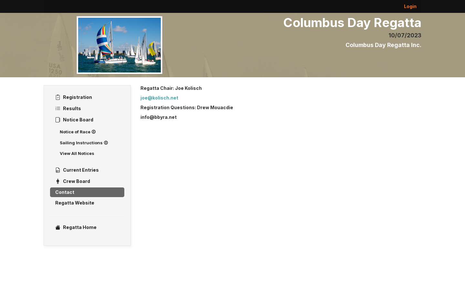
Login (410, 6)
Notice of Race (78, 131)
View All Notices (77, 153)
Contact (64, 192)
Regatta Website (74, 202)
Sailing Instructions (84, 142)
